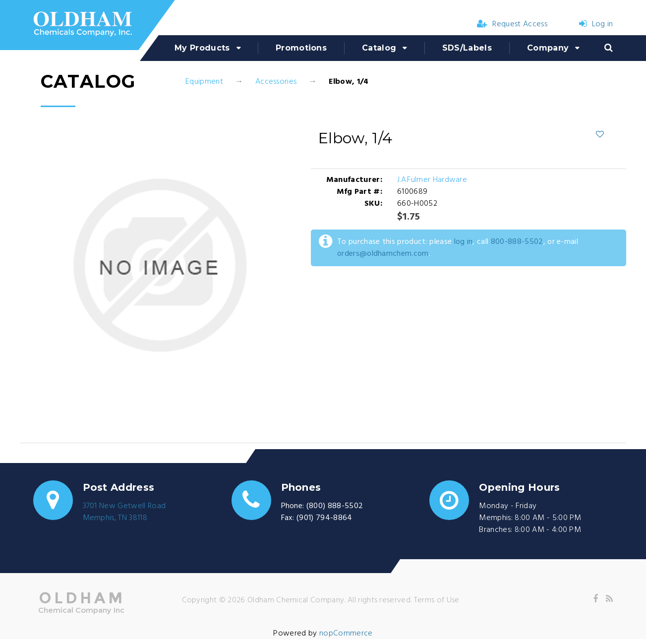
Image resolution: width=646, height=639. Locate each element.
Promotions (301, 48)
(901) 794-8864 (324, 518)
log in (463, 241)
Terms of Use (437, 600)
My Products (202, 48)
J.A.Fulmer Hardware (432, 180)
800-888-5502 (517, 241)
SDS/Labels (467, 48)
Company (548, 48)
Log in (596, 24)
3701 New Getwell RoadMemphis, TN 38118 (124, 512)
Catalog (379, 48)
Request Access (512, 24)
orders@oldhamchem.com (383, 253)
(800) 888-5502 (334, 506)
